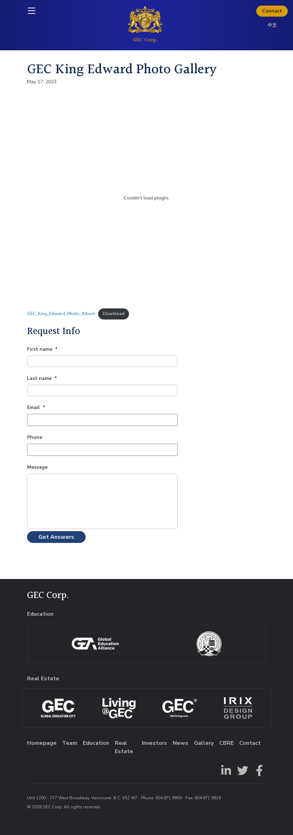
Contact (272, 11)
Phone (34, 437)
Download (113, 313)
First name (42, 349)
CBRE (226, 743)
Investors (154, 743)
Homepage (42, 743)
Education (96, 743)
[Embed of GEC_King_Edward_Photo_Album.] (146, 198)
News (180, 743)
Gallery (204, 743)
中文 (272, 25)
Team (69, 743)
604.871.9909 (168, 798)
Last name (42, 378)
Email (36, 407)
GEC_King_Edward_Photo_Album (61, 313)
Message (37, 467)
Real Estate (124, 747)
